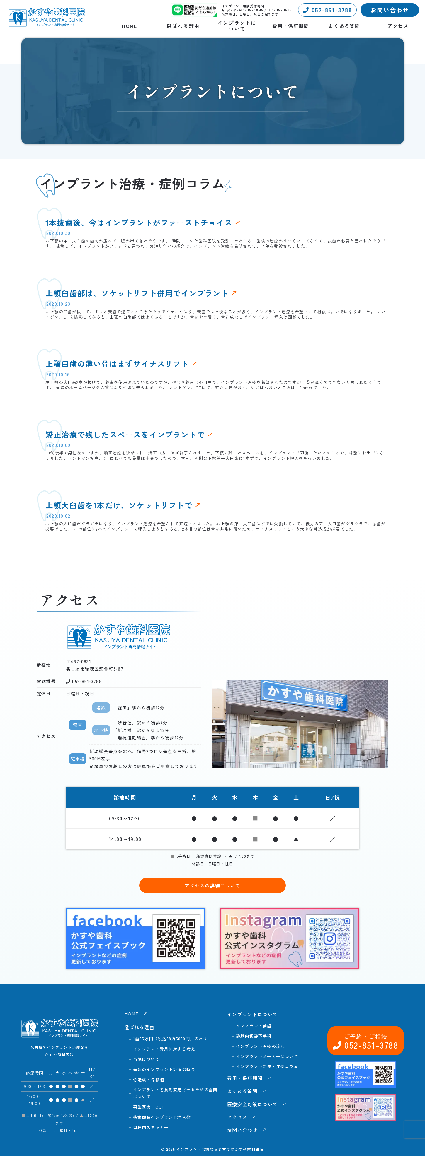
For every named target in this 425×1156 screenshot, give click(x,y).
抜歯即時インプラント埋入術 (162, 1117)
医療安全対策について (252, 1104)
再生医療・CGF (149, 1107)
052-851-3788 (327, 10)
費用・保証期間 (290, 26)
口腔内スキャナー (151, 1127)
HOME (129, 26)
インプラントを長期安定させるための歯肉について (175, 1093)
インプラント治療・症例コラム (267, 1066)
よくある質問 (344, 26)
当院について (146, 1059)
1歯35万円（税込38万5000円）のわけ (170, 1039)
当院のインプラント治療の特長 (164, 1069)
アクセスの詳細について (212, 885)
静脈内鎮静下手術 (254, 1036)
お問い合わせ (389, 10)
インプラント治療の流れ (260, 1046)
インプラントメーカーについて (267, 1056)
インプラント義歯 (254, 1026)
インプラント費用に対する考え (164, 1049)
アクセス (398, 26)
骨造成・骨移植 (148, 1080)
